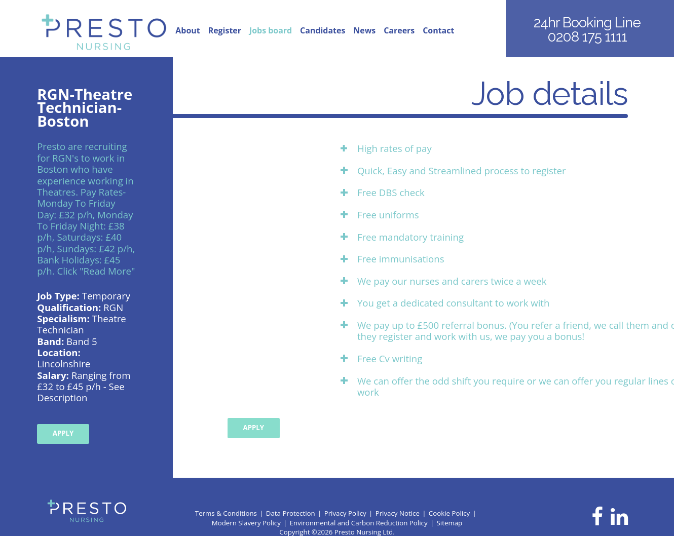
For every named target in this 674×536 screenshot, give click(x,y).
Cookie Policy (449, 513)
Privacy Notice (398, 513)
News (364, 31)
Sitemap (450, 522)
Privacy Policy (345, 513)
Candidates (322, 31)
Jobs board (270, 31)
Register (224, 31)
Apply (63, 433)
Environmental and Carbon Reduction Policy (359, 522)
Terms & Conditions (226, 513)
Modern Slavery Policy (246, 522)
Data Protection (290, 513)
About (187, 31)
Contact (438, 31)
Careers (399, 31)
